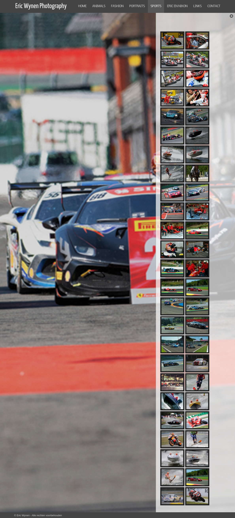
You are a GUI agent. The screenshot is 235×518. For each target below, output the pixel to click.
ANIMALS (98, 6)
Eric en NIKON (177, 6)
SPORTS (156, 6)
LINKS (197, 6)
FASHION (117, 6)
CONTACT (213, 6)
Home (82, 6)
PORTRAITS (137, 6)
